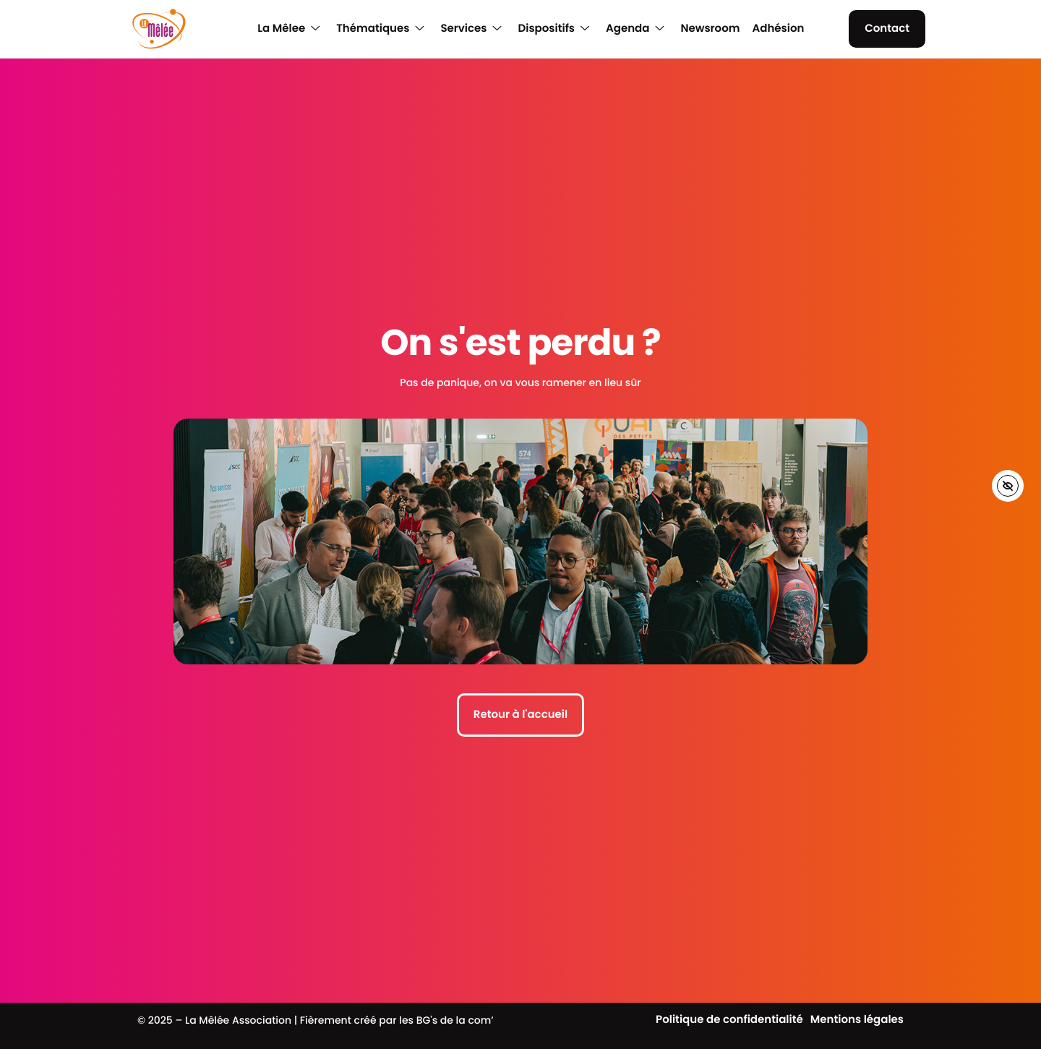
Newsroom (710, 29)
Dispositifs (553, 29)
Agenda (635, 29)
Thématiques (380, 29)
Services (470, 29)
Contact (887, 28)
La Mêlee (288, 29)
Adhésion (778, 29)
